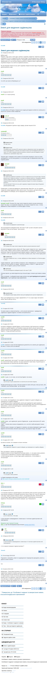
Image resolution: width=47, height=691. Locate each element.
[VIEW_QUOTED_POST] (12, 380)
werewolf (7, 164)
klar (2, 564)
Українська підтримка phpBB (26, 668)
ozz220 (2, 317)
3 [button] (38, 42)
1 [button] (34, 42)
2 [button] (36, 42)
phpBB (8, 665)
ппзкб (2, 71)
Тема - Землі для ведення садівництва (12, 626)
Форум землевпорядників (23, 7)
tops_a (2, 483)
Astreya (3, 503)
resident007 (4, 131)
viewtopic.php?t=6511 (29, 524)
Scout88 (3, 45)
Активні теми (6, 619)
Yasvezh (3, 550)
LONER (14, 670)
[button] (32, 42)
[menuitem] (6, 2)
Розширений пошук (8, 634)
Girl (5, 529)
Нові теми (5, 616)
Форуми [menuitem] (4, 14)
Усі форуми (6, 613)
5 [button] (42, 42)
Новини (5, 610)
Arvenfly (3, 303)
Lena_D (7, 116)
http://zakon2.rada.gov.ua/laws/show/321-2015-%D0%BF (15, 479)
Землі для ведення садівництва (16, 27)
